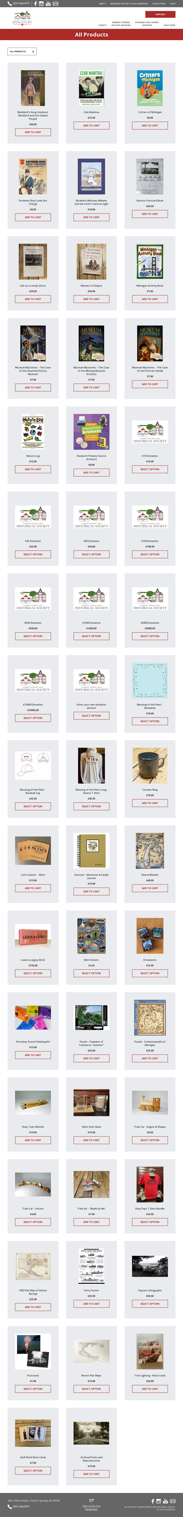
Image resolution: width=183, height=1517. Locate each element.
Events (103, 25)
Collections (159, 3)
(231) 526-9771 (21, 3)
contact (55, 4)
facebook (35, 3)
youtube (48, 3)
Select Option (149, 469)
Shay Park (169, 25)
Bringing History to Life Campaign (129, 3)
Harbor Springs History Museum (120, 24)
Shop (172, 3)
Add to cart (33, 132)
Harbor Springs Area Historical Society (22, 18)
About (102, 3)
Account (132, 14)
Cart (138, 14)
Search (126, 14)
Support (160, 14)
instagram (41, 3)
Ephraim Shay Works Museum (147, 24)
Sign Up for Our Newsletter (92, 1507)
